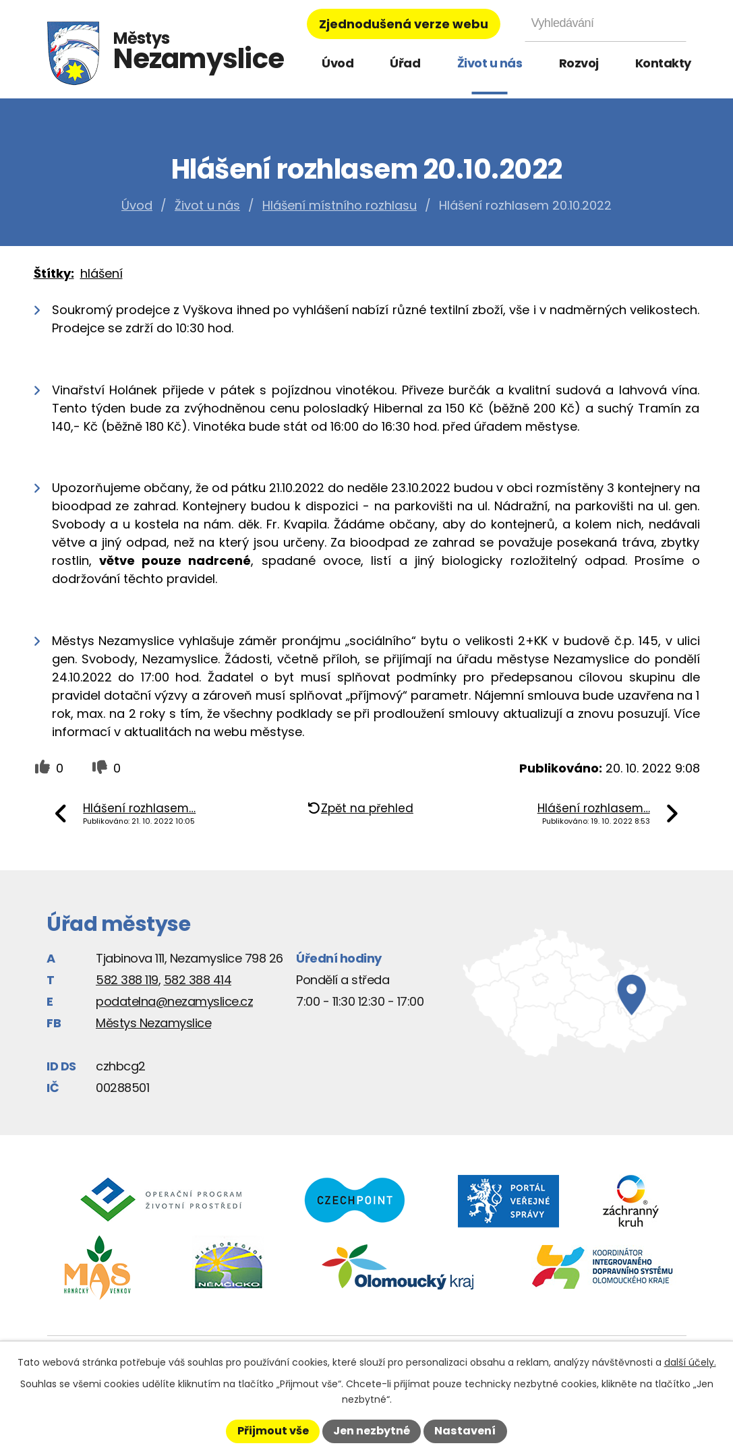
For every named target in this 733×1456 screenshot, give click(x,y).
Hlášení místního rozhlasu (339, 205)
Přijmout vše (273, 1430)
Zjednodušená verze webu (403, 24)
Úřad (405, 63)
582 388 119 (127, 979)
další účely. (690, 1362)
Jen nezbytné (371, 1430)
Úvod (337, 63)
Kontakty (663, 63)
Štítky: (54, 273)
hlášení (101, 273)
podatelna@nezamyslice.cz (174, 1001)
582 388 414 (198, 979)
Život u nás (490, 63)
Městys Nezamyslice (153, 1022)
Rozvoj (579, 63)
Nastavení (465, 1430)
